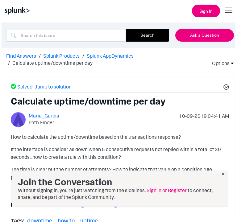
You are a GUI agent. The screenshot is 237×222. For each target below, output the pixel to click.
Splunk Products (61, 56)
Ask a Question (204, 35)
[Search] (66, 35)
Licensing (74, 204)
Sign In (206, 11)
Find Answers (21, 56)
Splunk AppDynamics (110, 56)
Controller (46, 204)
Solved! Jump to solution (41, 87)
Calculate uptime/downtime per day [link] (52, 63)
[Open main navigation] (228, 10)
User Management (112, 204)
